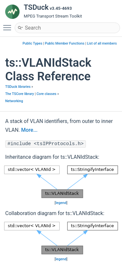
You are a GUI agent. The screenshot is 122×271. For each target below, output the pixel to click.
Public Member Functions (65, 43)
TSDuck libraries (18, 87)
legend (61, 203)
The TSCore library (19, 94)
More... (29, 130)
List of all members (102, 43)
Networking (14, 101)
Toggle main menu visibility (8, 24)
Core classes (46, 94)
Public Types (32, 43)
